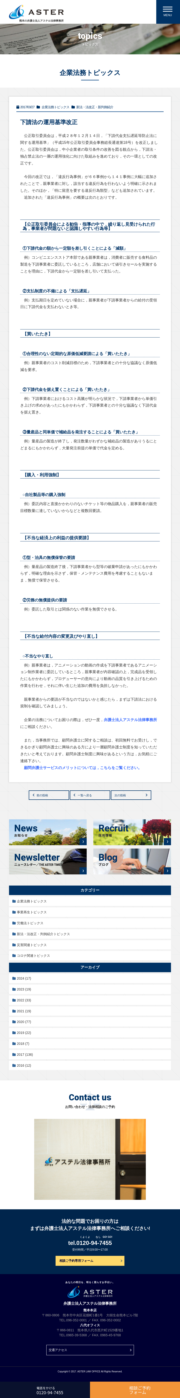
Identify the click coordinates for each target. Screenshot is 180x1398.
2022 (24, 1000)
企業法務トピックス (32, 901)
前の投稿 (42, 795)
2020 (24, 1022)
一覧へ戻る (85, 795)
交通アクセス (58, 1350)
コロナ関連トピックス (33, 955)
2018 (23, 1044)
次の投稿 (120, 795)
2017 (25, 1054)
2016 (24, 1065)
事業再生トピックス (32, 912)
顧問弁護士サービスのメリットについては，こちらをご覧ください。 (83, 768)
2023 (24, 989)
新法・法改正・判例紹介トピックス (43, 934)
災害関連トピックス (32, 945)
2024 (24, 978)
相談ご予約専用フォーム (76, 1260)
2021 (24, 1011)
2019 (24, 1033)
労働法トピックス (30, 923)
